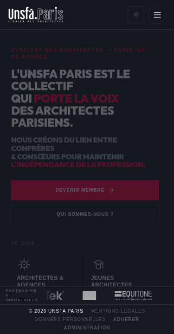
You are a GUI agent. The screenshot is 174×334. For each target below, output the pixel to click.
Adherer (126, 319)
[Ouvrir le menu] (157, 15)
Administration (87, 328)
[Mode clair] (136, 14)
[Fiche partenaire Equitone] (135, 295)
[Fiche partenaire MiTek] (50, 295)
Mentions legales (118, 311)
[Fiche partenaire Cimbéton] (91, 295)
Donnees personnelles (70, 319)
